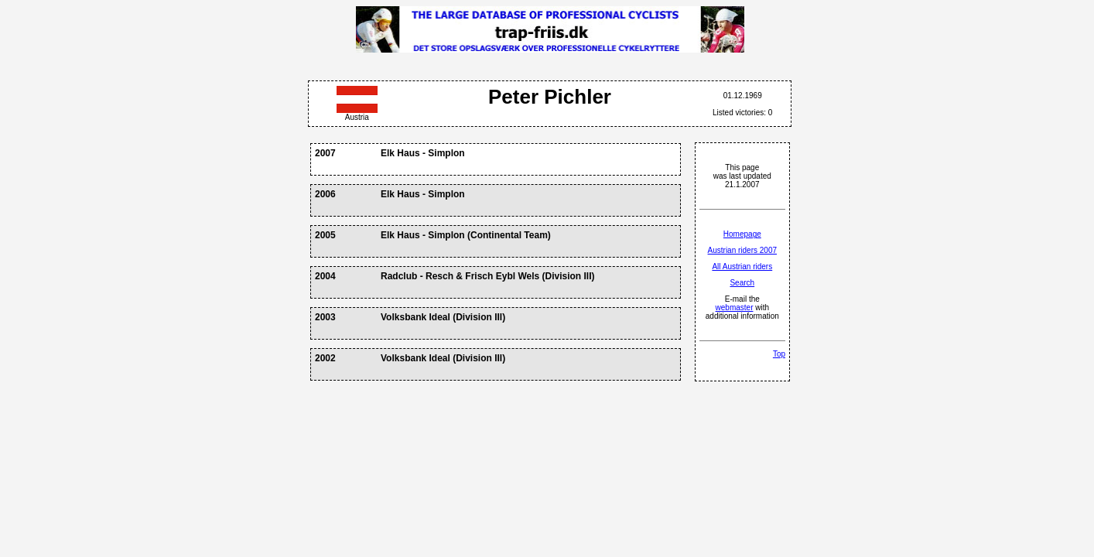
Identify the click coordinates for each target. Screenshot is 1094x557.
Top (779, 354)
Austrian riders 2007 (743, 250)
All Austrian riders (742, 266)
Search (742, 282)
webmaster (735, 307)
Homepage (742, 234)
